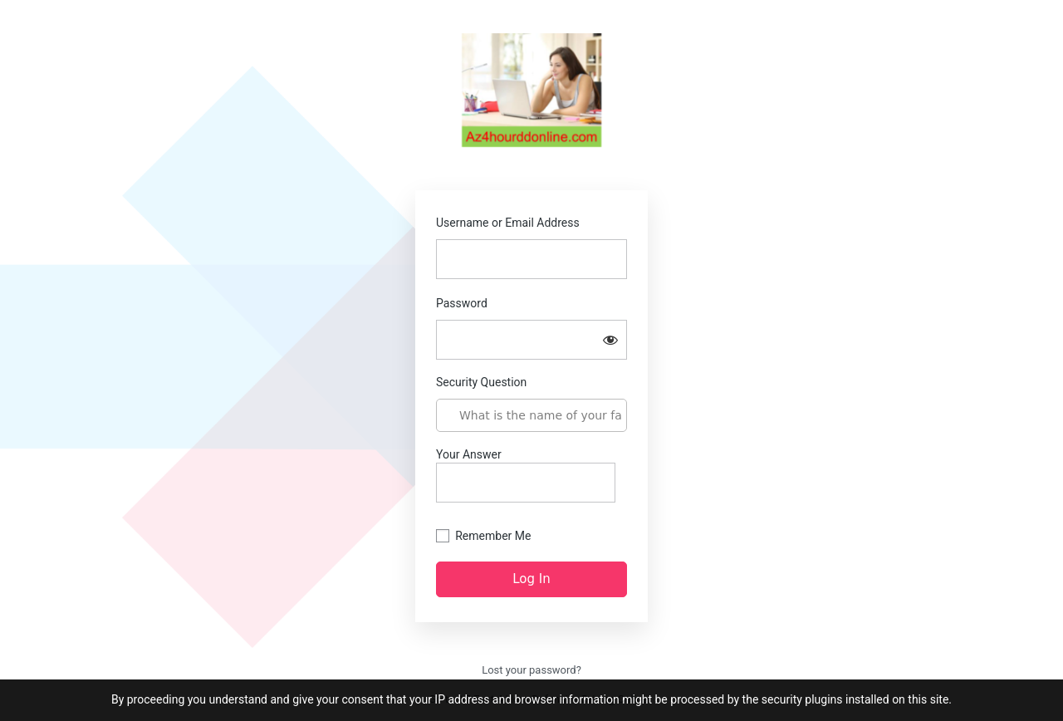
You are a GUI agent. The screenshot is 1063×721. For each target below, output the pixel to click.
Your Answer (525, 475)
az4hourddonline (531, 93)
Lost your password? (531, 670)
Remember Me (493, 535)
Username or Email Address (508, 222)
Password (461, 303)
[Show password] (610, 340)
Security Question (481, 382)
